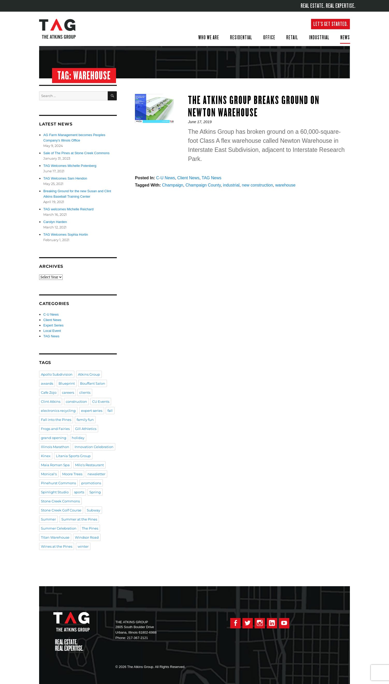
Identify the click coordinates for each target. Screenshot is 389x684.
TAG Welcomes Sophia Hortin (65, 234)
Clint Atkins (50, 401)
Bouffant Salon (92, 383)
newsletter (96, 474)
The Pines (90, 528)
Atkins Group (89, 374)
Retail (292, 37)
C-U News (165, 178)
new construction (257, 185)
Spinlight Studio (55, 492)
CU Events (100, 401)
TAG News (211, 178)
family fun (85, 420)
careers (68, 392)
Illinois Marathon (55, 447)
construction (76, 401)
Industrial (319, 37)
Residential (241, 37)
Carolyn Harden (55, 222)
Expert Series (53, 325)
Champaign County (203, 185)
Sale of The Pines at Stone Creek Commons (76, 153)
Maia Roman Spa (55, 465)
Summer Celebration (58, 528)
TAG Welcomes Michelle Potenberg (69, 166)
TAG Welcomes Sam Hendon (65, 178)
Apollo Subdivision (57, 374)
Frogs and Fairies (55, 429)
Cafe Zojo (48, 392)
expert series (91, 410)
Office (269, 37)
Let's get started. (330, 24)
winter (83, 546)
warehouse (285, 185)
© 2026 (121, 667)
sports (79, 492)
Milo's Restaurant (89, 465)
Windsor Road (87, 537)
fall (110, 410)
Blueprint (67, 383)
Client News (188, 178)
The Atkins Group (61, 29)
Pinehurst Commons (58, 483)
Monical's (49, 474)
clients (84, 392)
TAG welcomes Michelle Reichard (68, 209)
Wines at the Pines (56, 546)
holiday (78, 438)
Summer (48, 519)
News (345, 37)
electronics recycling (58, 410)
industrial (231, 185)
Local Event (52, 331)
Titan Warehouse (55, 537)
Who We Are (208, 37)
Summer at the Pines (79, 519)
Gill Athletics (85, 429)
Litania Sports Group (73, 456)
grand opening (53, 438)
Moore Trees (72, 474)
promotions (91, 483)
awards (47, 383)
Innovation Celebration (94, 447)
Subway (93, 510)
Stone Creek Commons (60, 501)
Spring (95, 492)
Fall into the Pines (56, 420)
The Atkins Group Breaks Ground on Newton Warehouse (254, 106)
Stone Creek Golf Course (61, 510)
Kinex (46, 456)
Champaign (172, 185)
